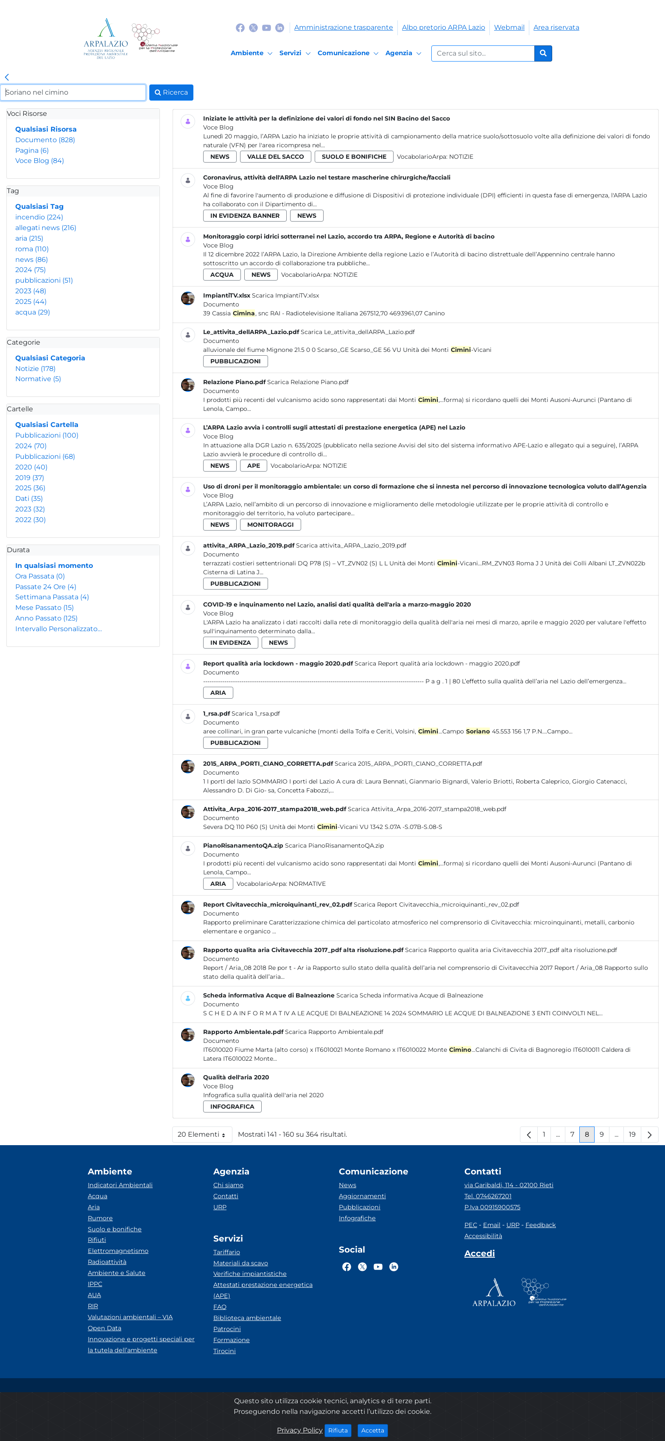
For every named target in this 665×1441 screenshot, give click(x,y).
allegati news (45, 228)
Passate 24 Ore (45, 587)
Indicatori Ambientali (120, 1185)
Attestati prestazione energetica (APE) (263, 1290)
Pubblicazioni (46, 435)
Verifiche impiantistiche (250, 1274)
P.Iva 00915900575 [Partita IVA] (492, 1207)
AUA (94, 1295)
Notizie (35, 369)
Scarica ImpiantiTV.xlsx (285, 295)
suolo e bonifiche (354, 156)
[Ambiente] (253, 53)
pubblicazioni (44, 280)
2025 (31, 302)
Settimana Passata (52, 597)
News (347, 1185)
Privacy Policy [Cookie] (300, 1430)
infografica (232, 1106)
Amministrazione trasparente (343, 27)
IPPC (95, 1284)
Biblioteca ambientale (247, 1318)
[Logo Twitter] (253, 27)
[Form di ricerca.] (483, 53)
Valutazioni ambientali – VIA (130, 1317)
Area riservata (556, 27)
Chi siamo (228, 1185)
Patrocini (227, 1329)
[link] (7, 77)
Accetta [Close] (374, 1430)
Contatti (225, 1196)
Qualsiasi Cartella (46, 425)
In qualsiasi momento (54, 566)
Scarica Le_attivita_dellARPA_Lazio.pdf (358, 332)
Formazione (231, 1340)
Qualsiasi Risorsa (46, 129)
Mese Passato (44, 608)
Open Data (104, 1328)
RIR (93, 1306)
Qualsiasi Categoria (50, 358)
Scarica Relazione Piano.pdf (308, 382)
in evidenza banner (244, 215)
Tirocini (224, 1351)
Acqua (97, 1196)
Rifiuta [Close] (340, 1430)
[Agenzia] (405, 53)
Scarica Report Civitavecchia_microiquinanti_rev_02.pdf (436, 904)
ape (253, 465)
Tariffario (226, 1252)
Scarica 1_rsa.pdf (256, 713)
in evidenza (230, 642)
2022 (30, 520)
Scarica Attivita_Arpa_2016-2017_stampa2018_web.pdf (427, 809)
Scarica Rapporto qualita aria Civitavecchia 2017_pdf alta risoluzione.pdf (511, 950)
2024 (30, 270)
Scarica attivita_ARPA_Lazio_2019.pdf (351, 545)
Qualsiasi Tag (39, 206)
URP (219, 1207)
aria (29, 238)
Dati (29, 498)
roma (32, 249)
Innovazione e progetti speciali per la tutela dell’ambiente (141, 1344)
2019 (29, 478)
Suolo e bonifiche (115, 1229)
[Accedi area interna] (479, 1255)
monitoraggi (270, 524)
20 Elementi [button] (205, 1136)
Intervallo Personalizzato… (58, 629)
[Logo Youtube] (266, 27)
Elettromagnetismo (118, 1251)
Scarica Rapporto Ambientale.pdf (334, 1032)
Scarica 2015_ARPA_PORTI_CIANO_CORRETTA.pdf (408, 763)
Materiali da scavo (240, 1263)
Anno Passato (46, 618)
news (31, 260)
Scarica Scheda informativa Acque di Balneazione (409, 995)
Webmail (509, 27)
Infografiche (357, 1218)
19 (635, 1136)
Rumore (100, 1218)
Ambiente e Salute (116, 1273)
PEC (470, 1225)
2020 (31, 467)
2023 (30, 291)
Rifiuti (97, 1240)
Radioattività (107, 1262)
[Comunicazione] (349, 53)
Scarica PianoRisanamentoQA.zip (334, 845)
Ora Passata (40, 576)
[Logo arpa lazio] (105, 38)
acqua (32, 312)
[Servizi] (296, 53)
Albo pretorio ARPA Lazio (443, 27)
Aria (94, 1207)
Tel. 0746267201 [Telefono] (487, 1196)
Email (491, 1225)
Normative (38, 379)
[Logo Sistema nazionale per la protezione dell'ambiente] (154, 38)
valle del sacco (275, 156)
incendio (39, 217)
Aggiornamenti (362, 1196)
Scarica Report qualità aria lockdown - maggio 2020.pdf (437, 663)
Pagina (32, 150)
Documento (45, 140)
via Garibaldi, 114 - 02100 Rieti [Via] (508, 1185)
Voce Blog (39, 161)
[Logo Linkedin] (279, 27)
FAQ (219, 1307)
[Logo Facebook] (240, 27)
